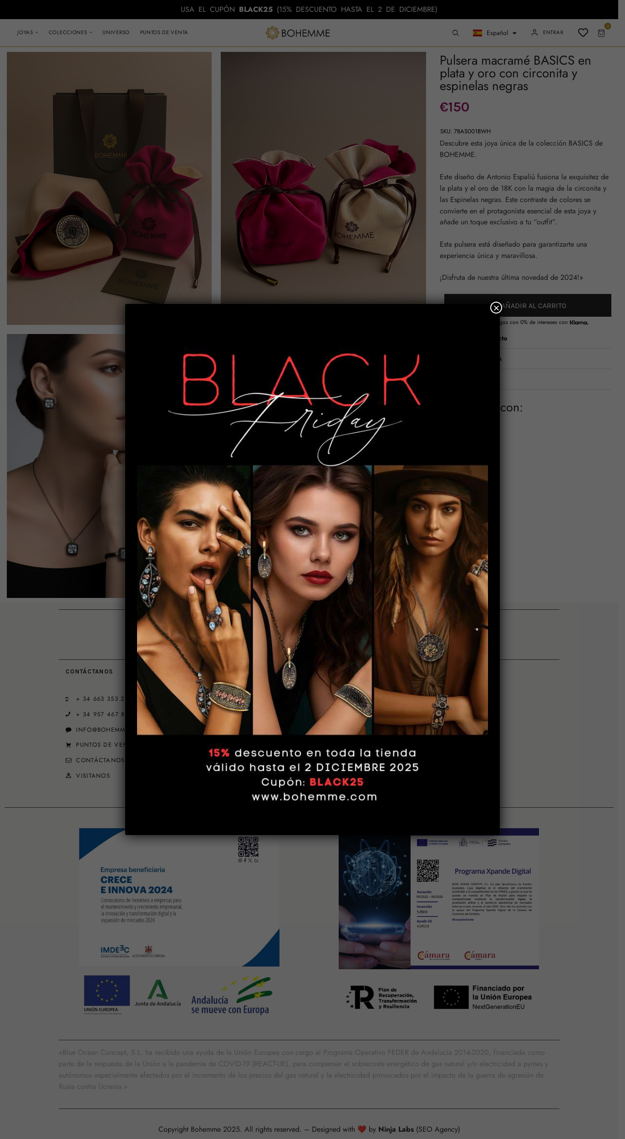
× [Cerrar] (496, 308)
